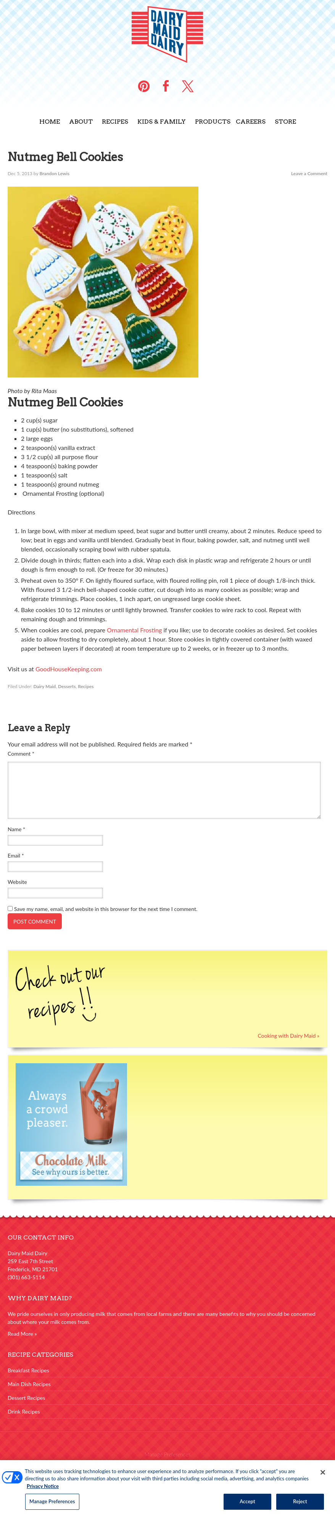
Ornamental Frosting (134, 630)
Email (16, 855)
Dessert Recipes (26, 1397)
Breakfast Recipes (28, 1370)
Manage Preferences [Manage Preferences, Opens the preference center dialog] (52, 1505)
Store (285, 121)
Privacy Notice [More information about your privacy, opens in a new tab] (43, 1489)
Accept (247, 1505)
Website (17, 882)
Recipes (115, 121)
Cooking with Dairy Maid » (288, 1035)
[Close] (322, 1475)
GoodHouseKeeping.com (68, 668)
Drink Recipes (24, 1411)
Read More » (22, 1333)
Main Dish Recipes (29, 1384)
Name (16, 829)
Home (49, 121)
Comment (21, 753)
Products (212, 121)
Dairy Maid (44, 686)
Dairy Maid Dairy (167, 34)
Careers (251, 121)
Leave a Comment (309, 173)
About (81, 121)
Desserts (67, 686)
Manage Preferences (168, 1454)
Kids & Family (161, 121)
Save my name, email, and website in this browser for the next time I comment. (105, 909)
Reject (300, 1505)
